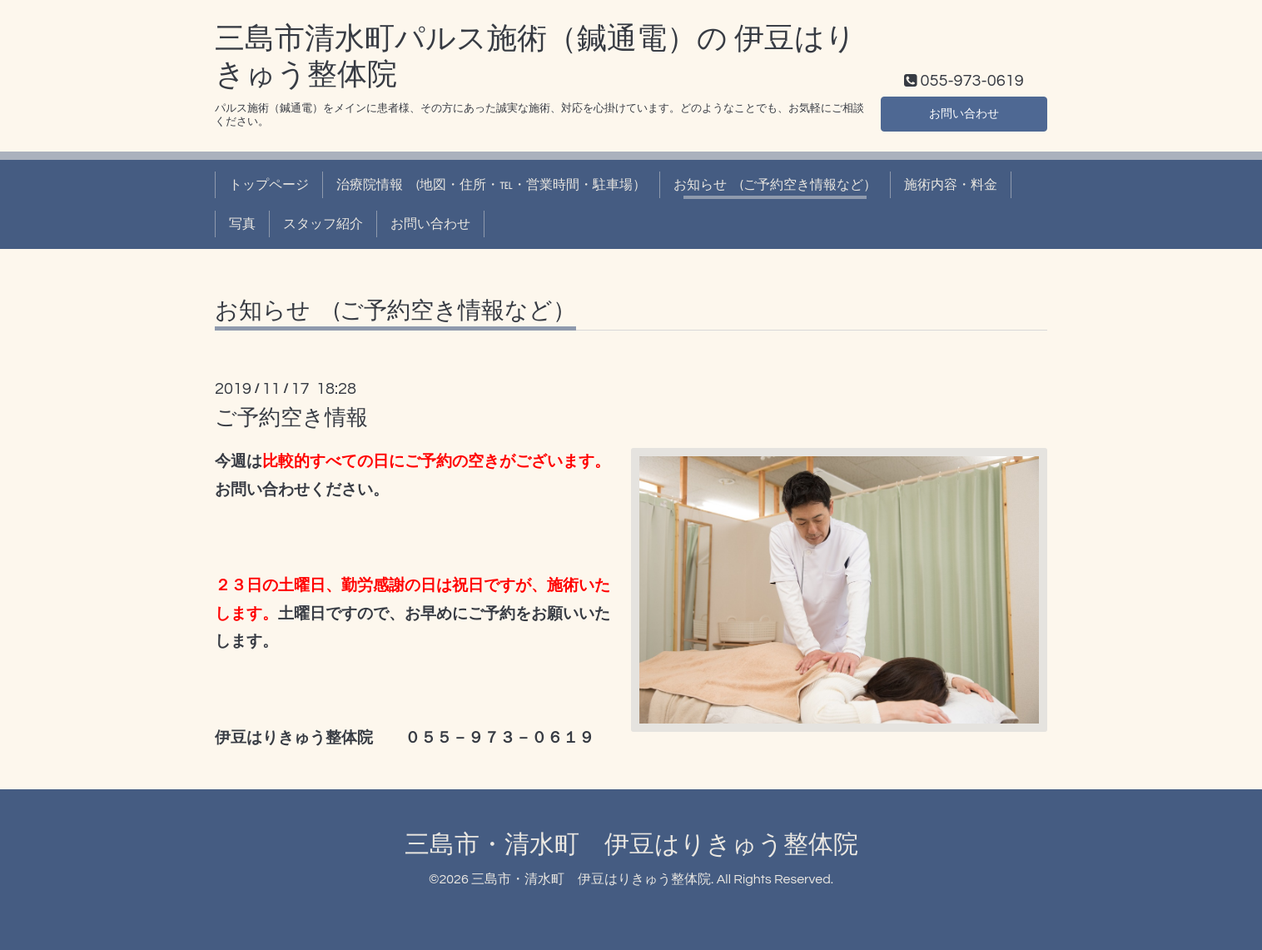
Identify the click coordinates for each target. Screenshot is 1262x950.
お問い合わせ (964, 112)
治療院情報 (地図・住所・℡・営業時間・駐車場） (491, 184)
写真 (242, 224)
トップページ (269, 184)
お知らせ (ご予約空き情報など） (775, 184)
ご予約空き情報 (291, 418)
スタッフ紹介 (323, 224)
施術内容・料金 (950, 184)
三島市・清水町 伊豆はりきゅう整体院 (631, 845)
